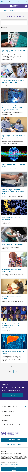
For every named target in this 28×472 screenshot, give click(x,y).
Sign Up (12, 395)
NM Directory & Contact (14, 444)
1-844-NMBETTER (14, 440)
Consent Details (4, 464)
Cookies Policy (14, 464)
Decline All (14, 470)
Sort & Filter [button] (14, 23)
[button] (1, 5)
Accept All (14, 467)
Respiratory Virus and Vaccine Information (13, 2)
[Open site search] (26, 6)
